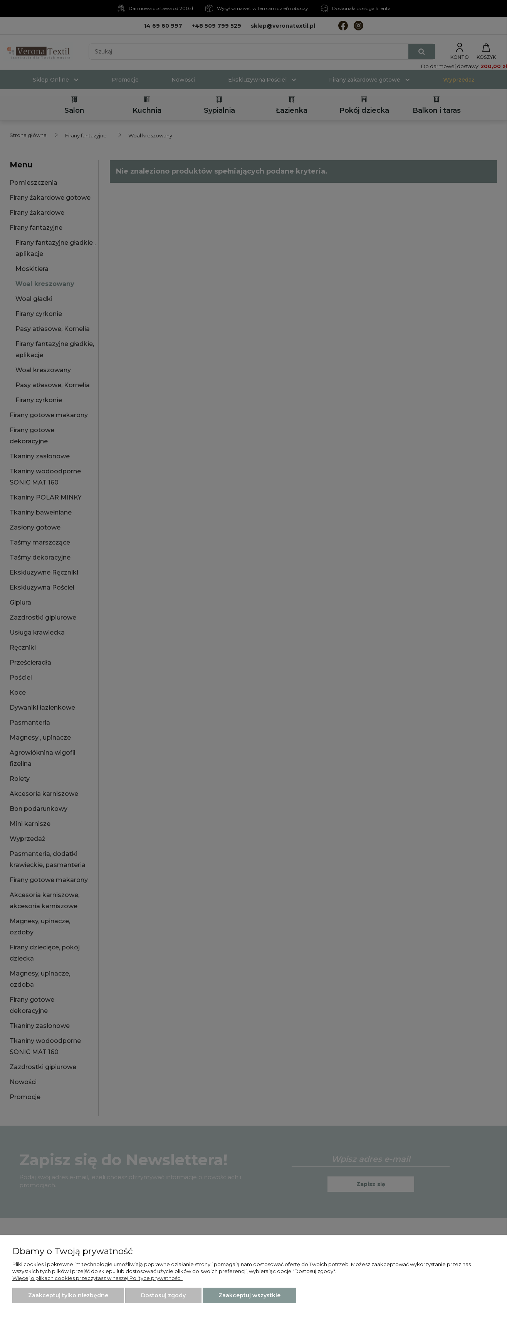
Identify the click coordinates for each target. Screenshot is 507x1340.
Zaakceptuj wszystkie (249, 1295)
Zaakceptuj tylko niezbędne (68, 1295)
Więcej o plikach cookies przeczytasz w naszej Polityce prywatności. (97, 1278)
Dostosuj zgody (163, 1295)
